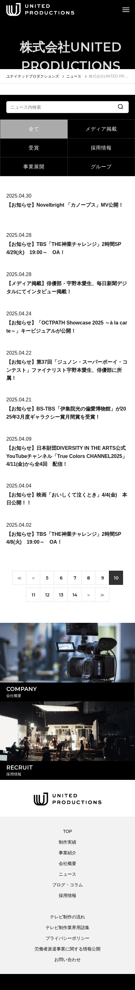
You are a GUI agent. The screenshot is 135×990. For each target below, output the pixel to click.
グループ (101, 166)
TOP (67, 831)
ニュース (67, 874)
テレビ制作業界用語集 (67, 927)
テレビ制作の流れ (67, 917)
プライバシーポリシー (67, 938)
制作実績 (67, 842)
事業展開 (33, 166)
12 (47, 596)
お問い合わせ (67, 959)
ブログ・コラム (67, 885)
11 (33, 596)
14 (74, 596)
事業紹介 (67, 853)
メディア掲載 (101, 129)
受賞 (34, 147)
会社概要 (67, 863)
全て (34, 129)
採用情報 (101, 147)
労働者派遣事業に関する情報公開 (67, 949)
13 (61, 596)
